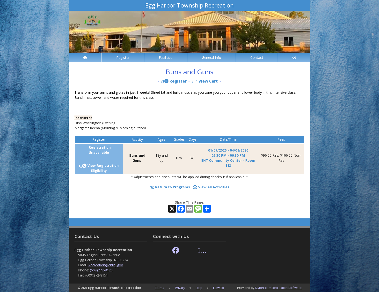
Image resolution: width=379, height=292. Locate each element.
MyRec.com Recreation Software (278, 287)
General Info (211, 57)
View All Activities (211, 187)
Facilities (165, 57)
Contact (256, 57)
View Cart (204, 81)
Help (199, 287)
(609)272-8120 (101, 270)
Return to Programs (170, 187)
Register (123, 57)
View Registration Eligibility (99, 168)
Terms (159, 287)
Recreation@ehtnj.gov (105, 265)
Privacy (180, 287)
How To (218, 287)
